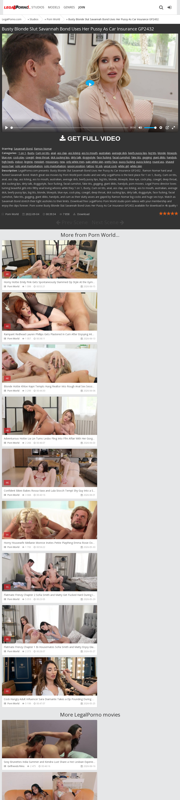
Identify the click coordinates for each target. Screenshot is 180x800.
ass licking (74, 153)
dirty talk (76, 157)
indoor (19, 161)
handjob (172, 157)
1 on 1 (22, 153)
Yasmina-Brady (104, 557)
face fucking (104, 157)
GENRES (67, 7)
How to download (53, 783)
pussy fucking (127, 161)
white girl (123, 166)
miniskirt (39, 161)
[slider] (69, 127)
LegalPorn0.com (28, 793)
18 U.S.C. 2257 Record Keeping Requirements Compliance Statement (118, 793)
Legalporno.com (14, 7)
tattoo (90, 166)
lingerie (28, 161)
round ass (158, 161)
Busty (30, 153)
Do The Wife (103, 609)
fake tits (136, 157)
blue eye (7, 157)
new (62, 161)
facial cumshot (121, 157)
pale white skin (94, 161)
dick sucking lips (60, 157)
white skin (136, 166)
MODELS (52, 7)
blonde (162, 153)
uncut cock (110, 166)
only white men (75, 161)
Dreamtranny (14, 661)
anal (53, 153)
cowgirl (30, 157)
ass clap (62, 153)
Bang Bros (13, 609)
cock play (18, 157)
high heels (8, 161)
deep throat (42, 157)
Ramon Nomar (43, 148)
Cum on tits (42, 153)
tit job (98, 166)
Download (81, 214)
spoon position (76, 166)
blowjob (172, 153)
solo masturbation (55, 166)
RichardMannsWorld (107, 661)
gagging (147, 157)
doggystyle (88, 157)
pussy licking (143, 161)
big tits (152, 153)
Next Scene (108, 222)
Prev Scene (72, 222)
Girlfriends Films (16, 557)
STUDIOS (35, 7)
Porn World (12, 214)
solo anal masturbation (29, 166)
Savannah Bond (23, 148)
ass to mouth (90, 153)
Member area (27, 783)
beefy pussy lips (137, 153)
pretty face (111, 161)
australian (104, 153)
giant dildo (159, 157)
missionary (52, 161)
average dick (119, 153)
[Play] (7, 128)
